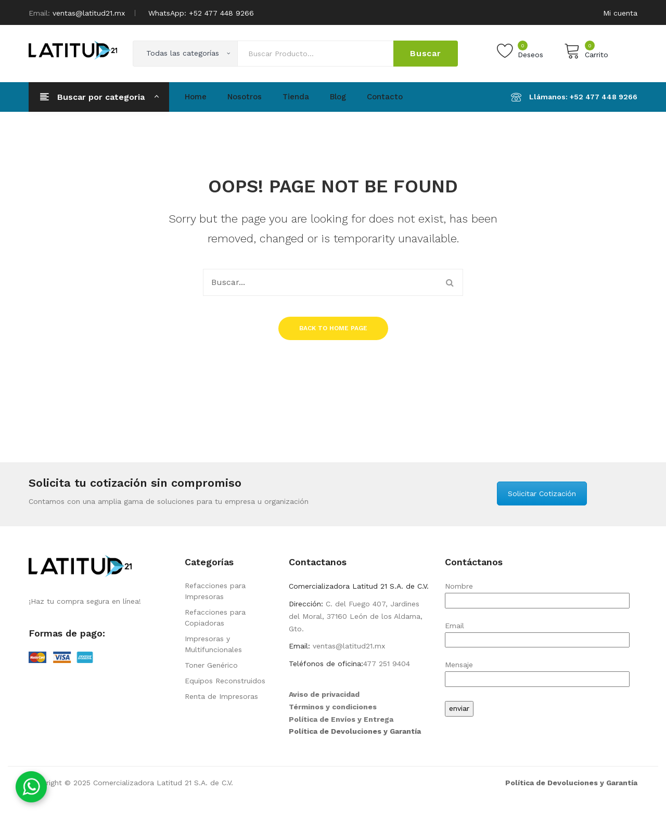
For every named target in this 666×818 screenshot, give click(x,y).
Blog (338, 96)
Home (196, 96)
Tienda (296, 96)
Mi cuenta (620, 13)
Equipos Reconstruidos (225, 681)
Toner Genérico (211, 665)
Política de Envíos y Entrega (341, 719)
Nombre (537, 593)
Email (537, 632)
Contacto (385, 96)
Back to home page (333, 328)
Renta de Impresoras (221, 696)
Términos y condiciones (333, 707)
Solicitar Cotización (542, 493)
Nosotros (244, 96)
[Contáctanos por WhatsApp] (31, 786)
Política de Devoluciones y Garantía (355, 731)
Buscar (425, 53)
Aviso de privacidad (324, 694)
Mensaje (537, 671)
